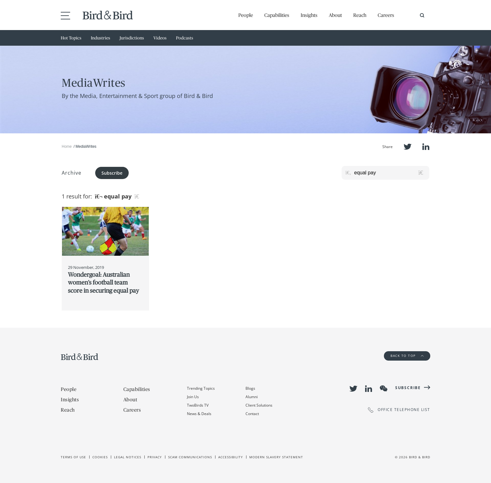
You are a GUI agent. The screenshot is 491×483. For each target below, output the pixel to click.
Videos (160, 37)
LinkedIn (425, 146)
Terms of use (73, 457)
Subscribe (111, 173)
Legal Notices (127, 457)
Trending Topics (201, 388)
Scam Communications (190, 457)
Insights (309, 15)
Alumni (252, 396)
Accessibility (230, 457)
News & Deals (199, 413)
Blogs (250, 388)
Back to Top (407, 355)
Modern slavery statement (276, 457)
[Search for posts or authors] (390, 173)
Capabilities (276, 15)
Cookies (100, 457)
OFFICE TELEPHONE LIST (399, 410)
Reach (359, 15)
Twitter (407, 147)
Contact (252, 413)
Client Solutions (259, 405)
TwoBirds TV (198, 405)
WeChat (383, 388)
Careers (386, 15)
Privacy (154, 457)
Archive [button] (71, 172)
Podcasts (184, 37)
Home (67, 146)
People (245, 15)
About (335, 15)
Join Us (193, 396)
